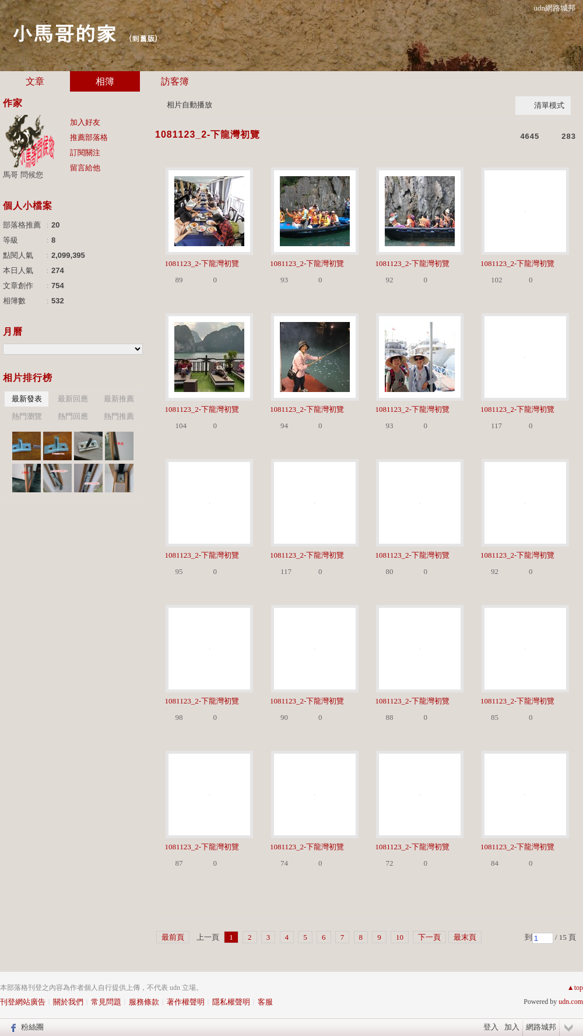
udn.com (571, 1002)
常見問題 (106, 1002)
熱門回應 (73, 416)
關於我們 (68, 1002)
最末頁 (465, 937)
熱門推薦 (119, 416)
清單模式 (549, 105)
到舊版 (143, 38)
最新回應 (73, 398)
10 (399, 937)
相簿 (105, 81)
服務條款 (144, 1002)
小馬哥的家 (64, 32)
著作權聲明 (186, 1002)
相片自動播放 (189, 104)
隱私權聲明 (231, 1002)
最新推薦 (119, 398)
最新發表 (27, 398)
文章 (35, 81)
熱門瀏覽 (27, 416)
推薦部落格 (89, 137)
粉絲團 (32, 1027)
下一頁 (429, 937)
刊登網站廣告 (22, 1002)
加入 (511, 1027)
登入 (490, 1027)
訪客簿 (175, 81)
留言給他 (85, 167)
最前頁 (172, 937)
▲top (575, 988)
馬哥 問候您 (23, 174)
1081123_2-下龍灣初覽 (207, 134)
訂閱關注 (85, 152)
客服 (265, 1002)
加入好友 (85, 122)
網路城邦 (541, 1027)
